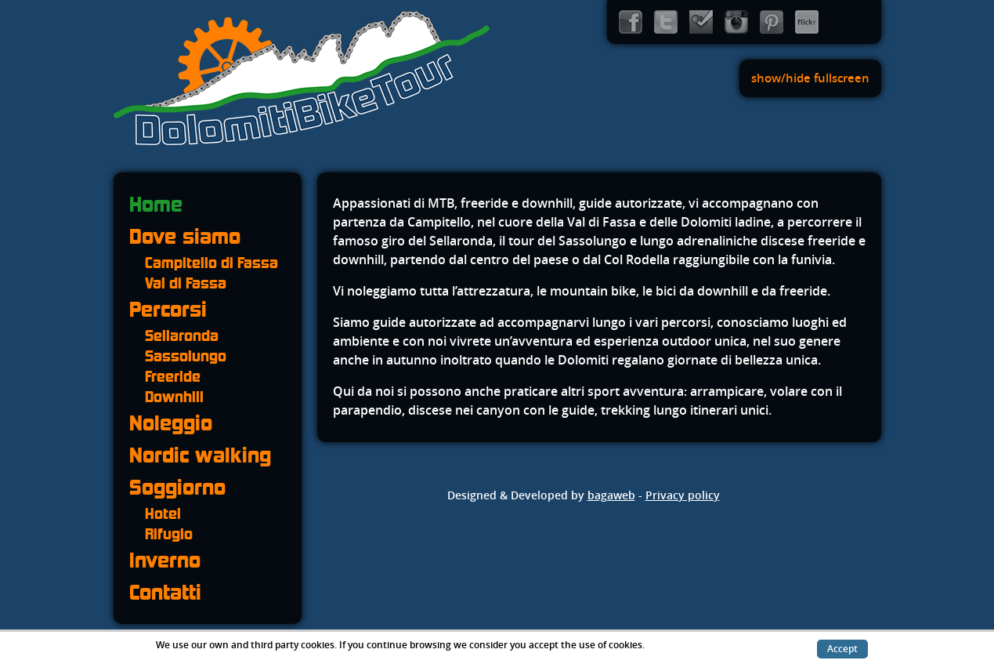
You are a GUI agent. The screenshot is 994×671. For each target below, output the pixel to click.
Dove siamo (184, 236)
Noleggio (170, 423)
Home (156, 204)
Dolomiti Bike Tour (302, 78)
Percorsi (168, 309)
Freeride (173, 376)
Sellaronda (182, 335)
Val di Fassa (185, 283)
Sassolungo (185, 356)
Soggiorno (177, 487)
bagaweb (611, 495)
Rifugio (169, 533)
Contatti (165, 592)
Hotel (163, 513)
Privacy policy (682, 495)
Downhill (174, 396)
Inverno (165, 560)
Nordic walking (200, 455)
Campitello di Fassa (211, 262)
